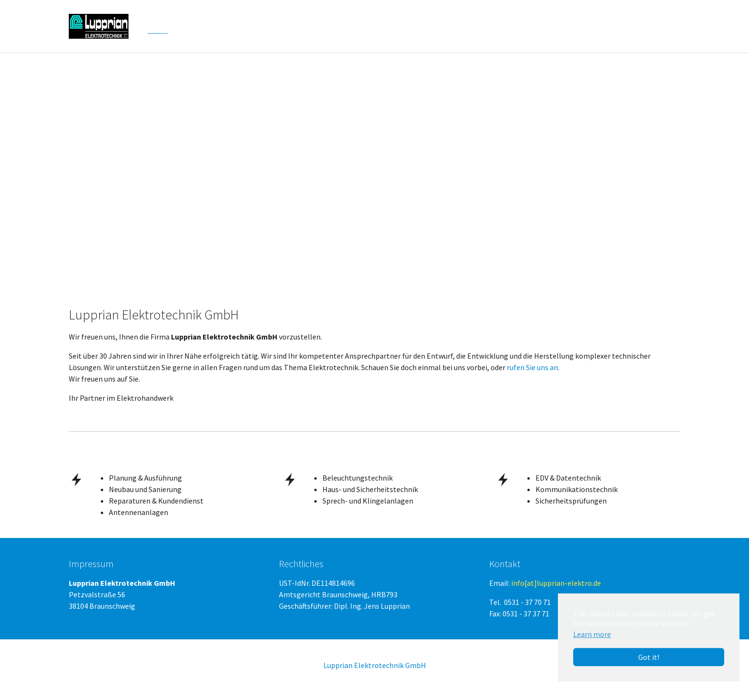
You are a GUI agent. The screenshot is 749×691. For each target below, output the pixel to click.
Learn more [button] (592, 634)
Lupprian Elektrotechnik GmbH (374, 665)
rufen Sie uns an (532, 367)
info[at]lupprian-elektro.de (556, 583)
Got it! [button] (648, 657)
